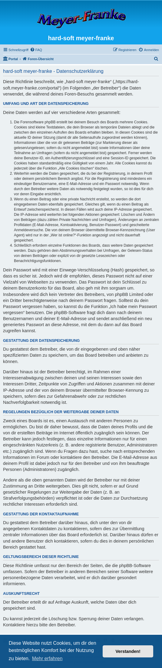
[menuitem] (36, 50)
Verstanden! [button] (128, 651)
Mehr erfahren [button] (47, 658)
